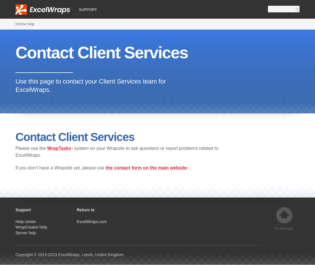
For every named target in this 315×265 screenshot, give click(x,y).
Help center (25, 221)
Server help (25, 233)
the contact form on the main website (147, 167)
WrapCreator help (31, 227)
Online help (24, 24)
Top (284, 219)
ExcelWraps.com (92, 221)
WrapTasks (60, 148)
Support (88, 9)
